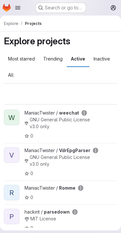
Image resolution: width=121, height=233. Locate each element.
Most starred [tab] (21, 58)
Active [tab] (78, 58)
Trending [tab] (53, 58)
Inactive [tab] (102, 58)
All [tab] (11, 75)
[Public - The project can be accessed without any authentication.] (84, 113)
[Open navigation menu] (18, 8)
